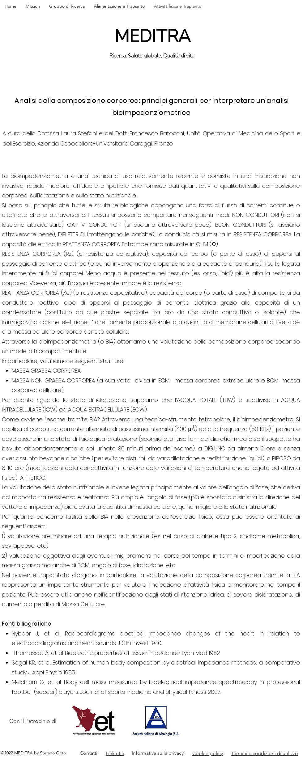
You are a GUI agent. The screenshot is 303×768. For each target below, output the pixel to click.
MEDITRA (152, 36)
